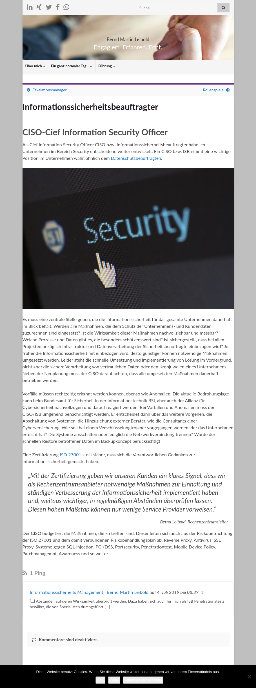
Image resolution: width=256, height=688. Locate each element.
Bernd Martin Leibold (128, 37)
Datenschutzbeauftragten (136, 158)
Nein (114, 680)
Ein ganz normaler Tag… (71, 66)
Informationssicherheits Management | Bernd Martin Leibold (89, 592)
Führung (106, 66)
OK (100, 680)
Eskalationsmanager (49, 89)
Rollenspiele (213, 89)
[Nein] (249, 676)
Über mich (35, 66)
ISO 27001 (70, 454)
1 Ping (34, 572)
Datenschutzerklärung (143, 680)
